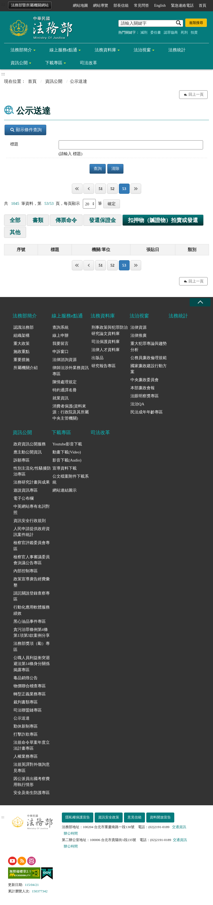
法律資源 (138, 327)
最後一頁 (135, 189)
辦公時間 (71, 833)
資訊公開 (19, 62)
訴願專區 (21, 460)
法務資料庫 (105, 50)
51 (101, 189)
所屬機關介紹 (25, 368)
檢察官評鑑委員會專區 (31, 546)
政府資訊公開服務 (29, 444)
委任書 (155, 32)
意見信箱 (134, 817)
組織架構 (21, 335)
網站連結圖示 (64, 490)
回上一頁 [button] (196, 94)
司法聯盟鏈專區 (27, 710)
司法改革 (88, 62)
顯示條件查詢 (26, 129)
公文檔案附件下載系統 (70, 479)
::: (3, 4)
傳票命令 (66, 220)
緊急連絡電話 (182, 5)
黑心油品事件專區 (29, 621)
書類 (38, 220)
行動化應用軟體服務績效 (31, 610)
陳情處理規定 (64, 382)
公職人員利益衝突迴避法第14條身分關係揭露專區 (31, 664)
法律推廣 (138, 335)
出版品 (97, 358)
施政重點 (21, 351)
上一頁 (88, 189)
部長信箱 (121, 5)
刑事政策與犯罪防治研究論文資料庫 (109, 330)
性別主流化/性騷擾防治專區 (32, 471)
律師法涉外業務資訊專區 (70, 371)
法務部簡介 (21, 50)
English (160, 5)
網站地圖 (80, 5)
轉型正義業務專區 (29, 694)
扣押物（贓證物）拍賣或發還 (163, 220)
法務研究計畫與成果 (31, 482)
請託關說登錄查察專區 (31, 596)
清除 (115, 168)
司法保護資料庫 (105, 341)
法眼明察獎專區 (144, 396)
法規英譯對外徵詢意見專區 (31, 767)
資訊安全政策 (108, 817)
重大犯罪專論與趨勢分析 (148, 346)
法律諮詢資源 (64, 359)
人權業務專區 (25, 756)
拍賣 (194, 32)
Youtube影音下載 (67, 444)
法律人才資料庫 (105, 350)
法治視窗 (142, 50)
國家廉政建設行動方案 (148, 369)
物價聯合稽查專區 (29, 686)
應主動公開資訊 (27, 452)
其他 (15, 232)
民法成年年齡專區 (146, 412)
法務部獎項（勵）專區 (31, 646)
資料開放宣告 (160, 817)
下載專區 (53, 62)
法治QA (137, 404)
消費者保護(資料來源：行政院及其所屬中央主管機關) (70, 412)
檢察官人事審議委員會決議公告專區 (31, 560)
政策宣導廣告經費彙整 (31, 582)
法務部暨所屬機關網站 (30, 5)
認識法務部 (23, 327)
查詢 (98, 168)
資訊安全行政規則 (29, 520)
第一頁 (77, 189)
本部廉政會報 (142, 388)
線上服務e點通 (63, 50)
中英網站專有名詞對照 (31, 509)
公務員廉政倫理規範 (148, 358)
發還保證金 (102, 220)
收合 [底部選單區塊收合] (200, 302)
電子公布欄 (23, 498)
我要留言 (60, 343)
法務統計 (177, 50)
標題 (14, 144)
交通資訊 (179, 827)
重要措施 (21, 359)
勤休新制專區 (25, 726)
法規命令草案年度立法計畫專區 (31, 745)
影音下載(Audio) (66, 460)
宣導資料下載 (64, 468)
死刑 (184, 32)
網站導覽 (100, 5)
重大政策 (21, 343)
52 (112, 189)
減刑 (143, 32)
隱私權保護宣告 (77, 817)
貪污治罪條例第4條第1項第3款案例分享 (31, 632)
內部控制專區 (25, 571)
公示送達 (21, 718)
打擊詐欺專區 (25, 734)
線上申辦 (60, 335)
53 (124, 189)
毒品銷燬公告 (25, 678)
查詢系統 (60, 327)
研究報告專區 (103, 366)
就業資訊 (60, 398)
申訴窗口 (60, 351)
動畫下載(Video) (66, 452)
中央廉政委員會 (144, 380)
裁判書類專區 (25, 702)
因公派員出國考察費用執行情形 (31, 782)
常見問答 (141, 5)
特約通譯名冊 (64, 390)
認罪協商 (171, 32)
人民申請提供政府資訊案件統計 (31, 532)
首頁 (202, 5)
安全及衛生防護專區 (31, 792)
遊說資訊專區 (25, 490)
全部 (15, 220)
